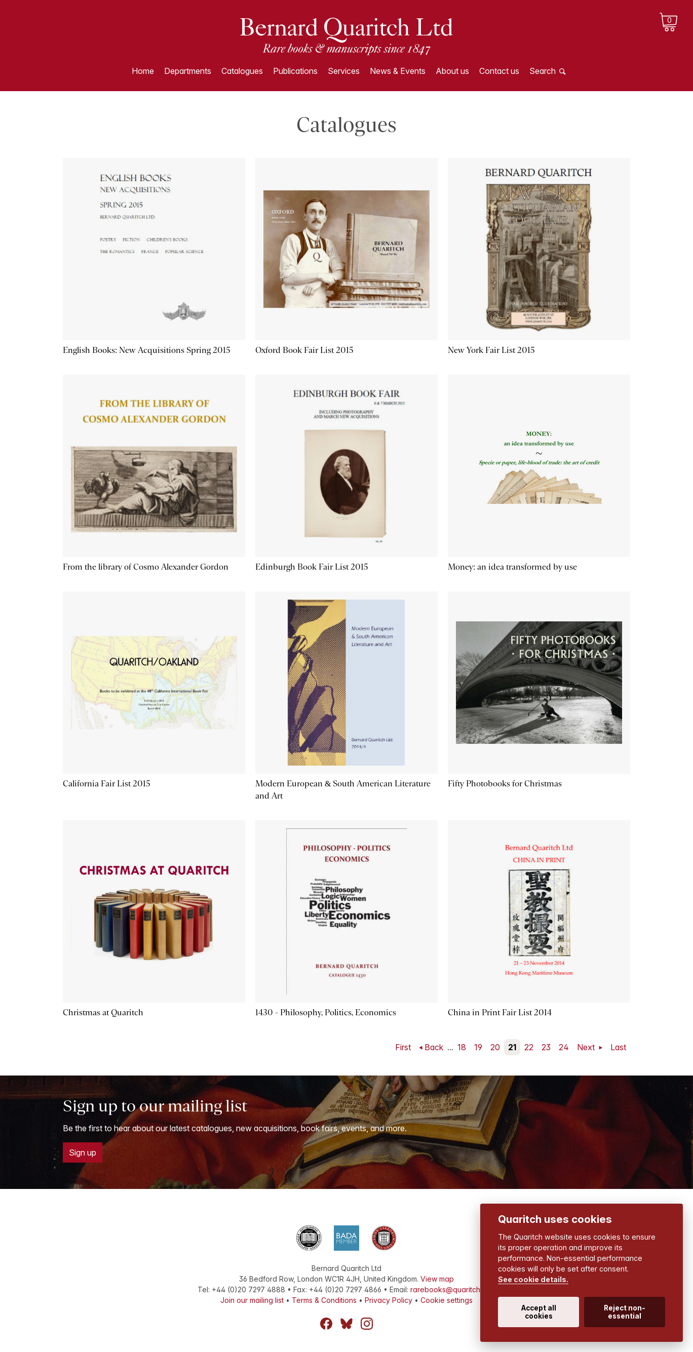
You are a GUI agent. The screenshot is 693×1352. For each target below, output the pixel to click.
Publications (295, 71)
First (403, 1047)
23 (546, 1047)
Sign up (82, 1152)
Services (344, 71)
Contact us (499, 71)
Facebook (326, 1324)
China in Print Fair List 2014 (500, 1012)
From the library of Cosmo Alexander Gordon (145, 567)
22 (528, 1047)
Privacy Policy (388, 1300)
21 (512, 1047)
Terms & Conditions (324, 1300)
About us (452, 71)
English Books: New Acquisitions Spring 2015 (146, 350)
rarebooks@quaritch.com (453, 1289)
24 (564, 1047)
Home (143, 71)
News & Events (398, 71)
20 (495, 1047)
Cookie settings (446, 1300)
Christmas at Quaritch (103, 1012)
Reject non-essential (624, 1312)
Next (587, 1047)
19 (478, 1047)
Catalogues (242, 71)
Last (618, 1047)
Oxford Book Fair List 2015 (304, 350)
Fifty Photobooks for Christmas (505, 783)
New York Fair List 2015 (491, 350)
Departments (187, 71)
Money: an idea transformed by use (512, 567)
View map (437, 1279)
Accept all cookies (538, 1312)
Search (542, 71)
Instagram (367, 1324)
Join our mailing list (252, 1300)
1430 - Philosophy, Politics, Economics (325, 1012)
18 (461, 1047)
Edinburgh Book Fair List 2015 (311, 567)
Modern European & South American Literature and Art (343, 790)
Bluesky (346, 1324)
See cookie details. (533, 1279)
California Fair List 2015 (106, 783)
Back (434, 1047)
